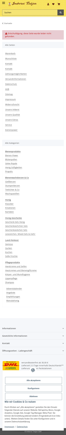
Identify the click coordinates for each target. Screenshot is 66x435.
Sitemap (9, 94)
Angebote (10, 292)
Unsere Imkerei (12, 109)
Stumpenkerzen (12, 185)
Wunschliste (11, 58)
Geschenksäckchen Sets (16, 230)
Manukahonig (12, 300)
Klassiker (9, 203)
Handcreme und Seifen (16, 266)
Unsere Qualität (12, 114)
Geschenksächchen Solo (16, 226)
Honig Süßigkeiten (13, 167)
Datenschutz (11, 84)
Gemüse (9, 244)
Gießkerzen (10, 181)
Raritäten (9, 211)
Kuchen (8, 252)
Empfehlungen (13, 296)
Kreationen (10, 207)
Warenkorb (10, 53)
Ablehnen (33, 396)
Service (8, 124)
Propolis (9, 171)
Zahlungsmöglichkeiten (16, 73)
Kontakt (8, 63)
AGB (7, 89)
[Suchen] (30, 12)
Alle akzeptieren (33, 380)
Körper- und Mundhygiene (17, 274)
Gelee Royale (11, 163)
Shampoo (9, 282)
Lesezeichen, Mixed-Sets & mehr (20, 234)
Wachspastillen (12, 193)
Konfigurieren (33, 388)
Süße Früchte (11, 256)
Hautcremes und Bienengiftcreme (21, 270)
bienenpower (11, 130)
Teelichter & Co (12, 189)
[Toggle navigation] (3, 1)
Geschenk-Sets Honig (15, 222)
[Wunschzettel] (53, 4)
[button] (48, 4)
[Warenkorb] (59, 4)
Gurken (8, 248)
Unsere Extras (11, 119)
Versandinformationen (15, 79)
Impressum (10, 99)
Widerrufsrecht (12, 104)
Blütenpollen (11, 159)
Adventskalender (14, 288)
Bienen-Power (11, 155)
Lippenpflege (11, 278)
